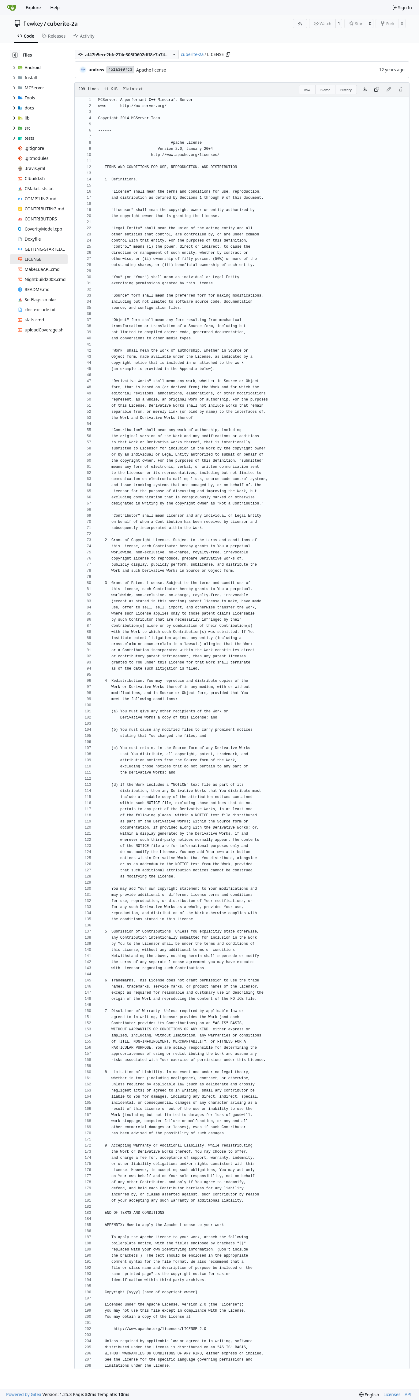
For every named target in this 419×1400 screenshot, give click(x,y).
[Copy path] (228, 54)
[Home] (11, 7)
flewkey (33, 23)
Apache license (151, 70)
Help (55, 7)
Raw (307, 89)
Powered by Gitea (23, 1394)
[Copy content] (377, 89)
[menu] (369, 1395)
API (408, 1394)
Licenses (392, 1394)
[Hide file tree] (15, 55)
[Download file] (365, 89)
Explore (33, 7)
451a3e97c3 (120, 69)
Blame (325, 89)
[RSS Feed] (300, 23)
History (346, 89)
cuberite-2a (62, 23)
